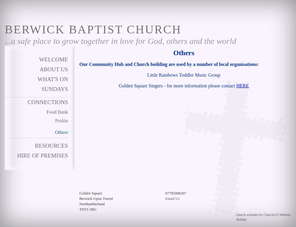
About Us (54, 69)
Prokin (61, 120)
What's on (53, 79)
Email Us (172, 199)
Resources (51, 146)
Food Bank (57, 112)
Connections (48, 102)
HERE (242, 85)
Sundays (54, 89)
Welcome (53, 59)
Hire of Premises (42, 155)
